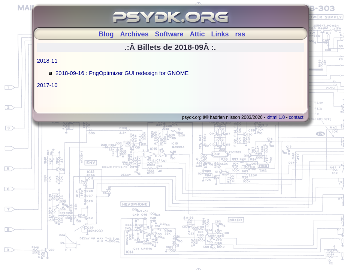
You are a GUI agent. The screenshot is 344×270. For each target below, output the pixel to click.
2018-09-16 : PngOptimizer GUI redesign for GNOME (121, 73)
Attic (197, 34)
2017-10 (47, 85)
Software (169, 34)
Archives (134, 34)
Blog (106, 34)
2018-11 (47, 60)
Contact (296, 117)
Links (220, 34)
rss (240, 34)
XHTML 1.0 (275, 117)
